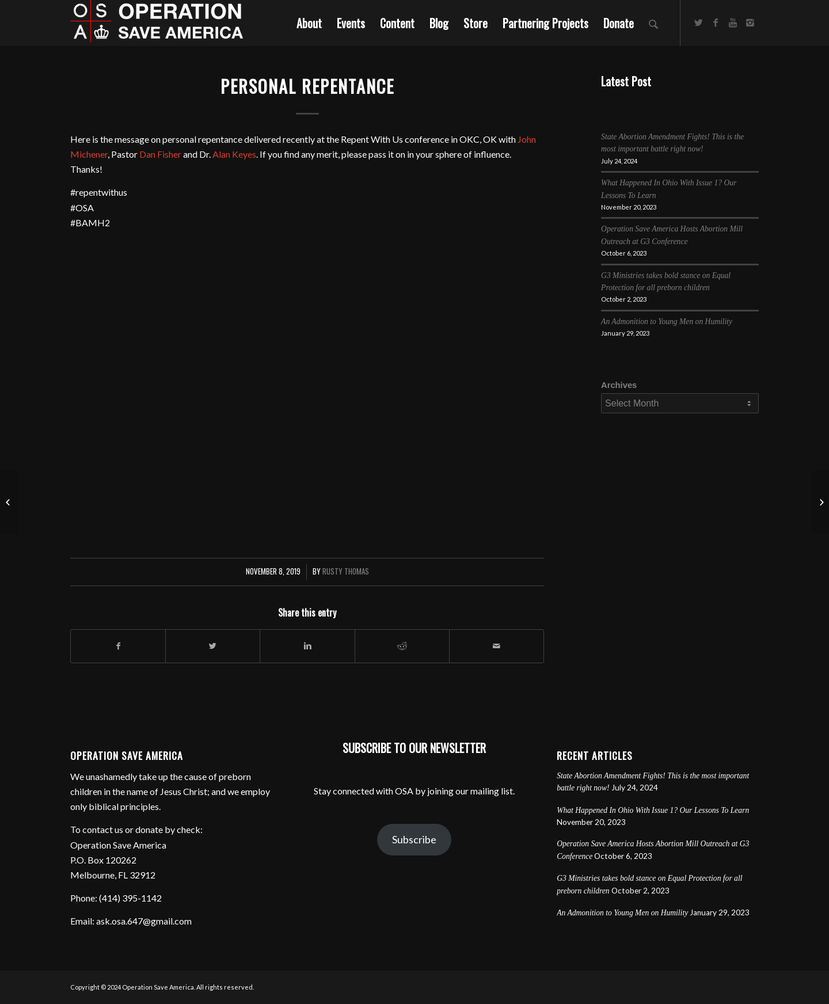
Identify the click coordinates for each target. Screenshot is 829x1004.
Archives (619, 385)
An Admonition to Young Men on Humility (666, 321)
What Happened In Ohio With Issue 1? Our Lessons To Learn (653, 810)
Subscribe (414, 839)
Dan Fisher (160, 154)
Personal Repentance (307, 86)
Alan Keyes (234, 154)
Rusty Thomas (345, 571)
